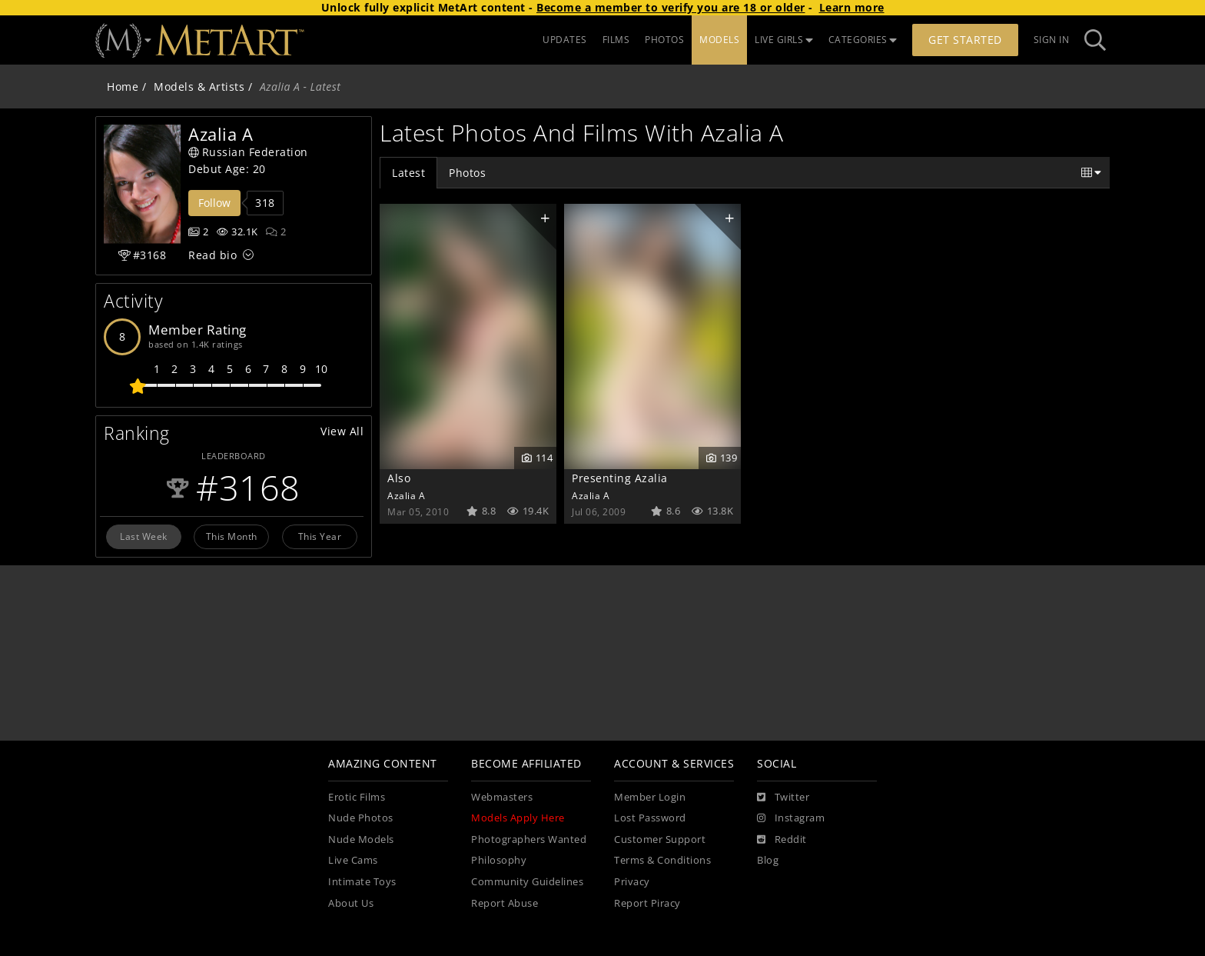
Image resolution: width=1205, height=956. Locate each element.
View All (341, 431)
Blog (767, 860)
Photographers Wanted (528, 839)
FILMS (616, 39)
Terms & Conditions (662, 860)
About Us (350, 903)
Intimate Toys (362, 881)
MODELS (719, 39)
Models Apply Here (518, 817)
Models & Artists (199, 86)
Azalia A (406, 495)
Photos (467, 172)
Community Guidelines (527, 881)
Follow (214, 202)
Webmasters (502, 797)
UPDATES (565, 39)
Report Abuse (504, 903)
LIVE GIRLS (784, 39)
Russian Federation (248, 152)
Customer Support (659, 839)
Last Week (144, 536)
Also (398, 478)
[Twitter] (783, 797)
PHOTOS (664, 39)
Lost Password (650, 817)
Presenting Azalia (620, 478)
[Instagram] (791, 818)
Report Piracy (647, 903)
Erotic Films (356, 797)
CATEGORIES (863, 39)
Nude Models (361, 839)
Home (122, 86)
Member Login (649, 797)
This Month (231, 536)
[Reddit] (782, 840)
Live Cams (353, 860)
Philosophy (498, 860)
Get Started (965, 39)
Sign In (1052, 39)
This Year (320, 536)
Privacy (632, 881)
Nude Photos (360, 817)
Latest (408, 172)
